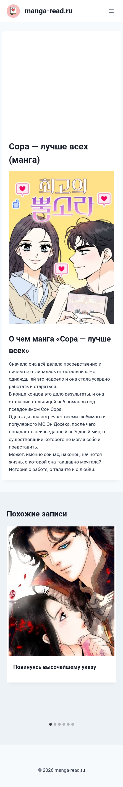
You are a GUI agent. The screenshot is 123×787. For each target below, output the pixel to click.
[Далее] (106, 623)
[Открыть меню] (111, 11)
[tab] (50, 724)
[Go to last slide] (17, 623)
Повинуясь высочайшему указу (54, 667)
